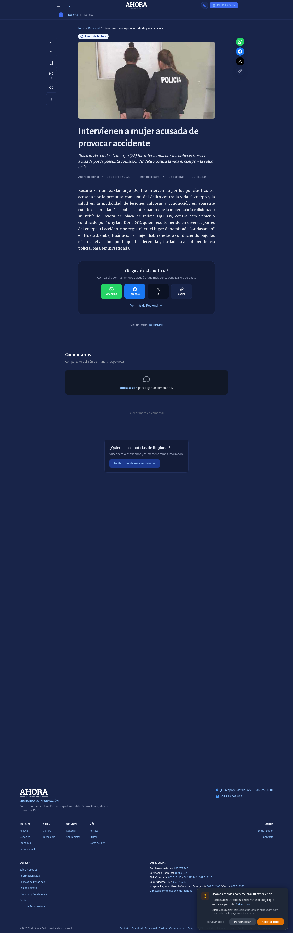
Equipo (191, 928)
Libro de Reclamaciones (33, 906)
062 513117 (174, 877)
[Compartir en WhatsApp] (111, 291)
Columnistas (73, 837)
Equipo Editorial (29, 888)
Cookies (24, 900)
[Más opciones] (51, 99)
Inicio (81, 28)
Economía (25, 843)
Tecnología (49, 837)
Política (24, 830)
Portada (94, 830)
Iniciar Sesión (265, 830)
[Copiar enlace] (240, 71)
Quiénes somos (177, 928)
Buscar (93, 837)
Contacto (268, 837)
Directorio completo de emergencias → (172, 890)
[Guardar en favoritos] (51, 63)
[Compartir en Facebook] (134, 291)
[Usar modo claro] (204, 5)
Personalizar (242, 922)
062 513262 (190, 877)
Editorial (71, 830)
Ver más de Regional (146, 305)
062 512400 (213, 886)
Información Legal (30, 875)
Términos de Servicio (156, 928)
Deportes (25, 837)
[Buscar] (68, 5)
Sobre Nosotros (28, 869)
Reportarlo (156, 325)
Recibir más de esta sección (135, 463)
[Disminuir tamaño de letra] (51, 51)
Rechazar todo (214, 922)
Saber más (243, 904)
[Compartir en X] (158, 291)
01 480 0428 (181, 873)
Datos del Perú (98, 843)
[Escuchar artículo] (51, 87)
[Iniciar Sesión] (224, 5)
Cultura (47, 830)
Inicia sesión (128, 388)
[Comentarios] (51, 75)
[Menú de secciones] (58, 5)
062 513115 (205, 877)
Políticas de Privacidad (32, 882)
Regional (73, 14)
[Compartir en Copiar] (181, 291)
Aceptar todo (271, 922)
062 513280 (179, 882)
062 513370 (237, 886)
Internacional (27, 849)
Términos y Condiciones (33, 894)
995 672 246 (181, 868)
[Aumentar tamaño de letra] (51, 42)
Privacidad (137, 928)
